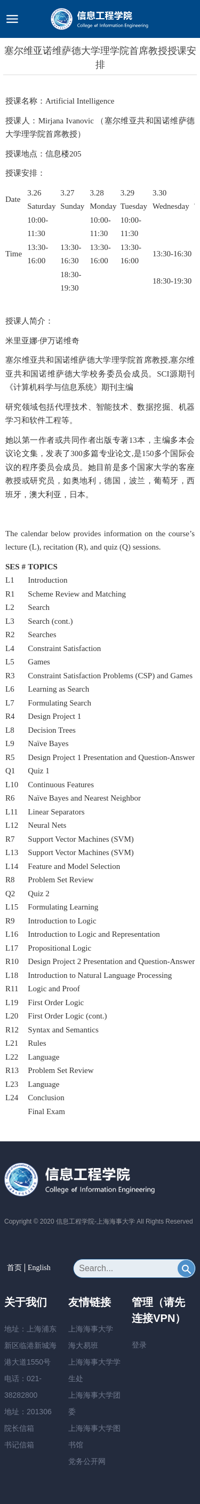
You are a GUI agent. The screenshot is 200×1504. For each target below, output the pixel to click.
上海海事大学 (90, 1329)
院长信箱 (19, 1428)
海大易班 (83, 1345)
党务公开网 (87, 1461)
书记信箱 (19, 1444)
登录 (139, 1345)
